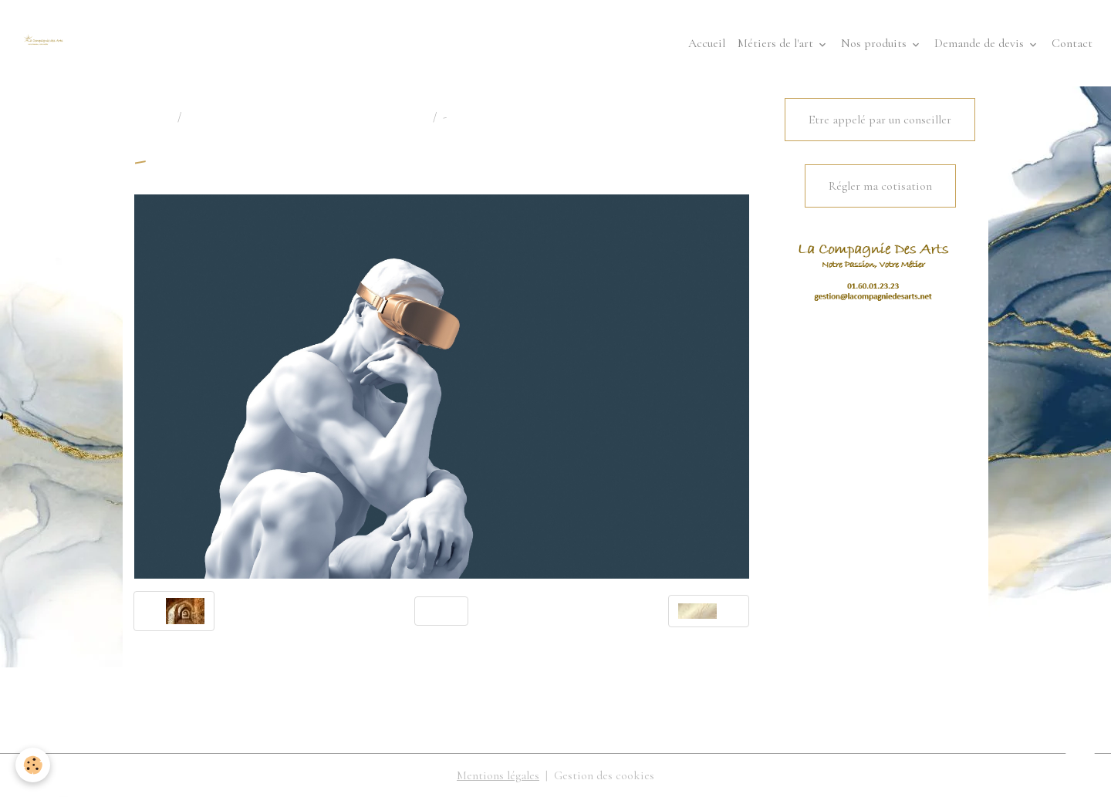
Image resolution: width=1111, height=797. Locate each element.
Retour (441, 611)
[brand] (46, 43)
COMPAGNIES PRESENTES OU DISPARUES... (307, 116)
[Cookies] (32, 765)
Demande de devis (980, 43)
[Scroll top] (1080, 766)
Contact (1072, 43)
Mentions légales (498, 775)
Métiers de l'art (777, 43)
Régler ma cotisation (880, 186)
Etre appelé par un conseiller (880, 119)
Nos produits (875, 43)
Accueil (706, 43)
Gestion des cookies (604, 775)
